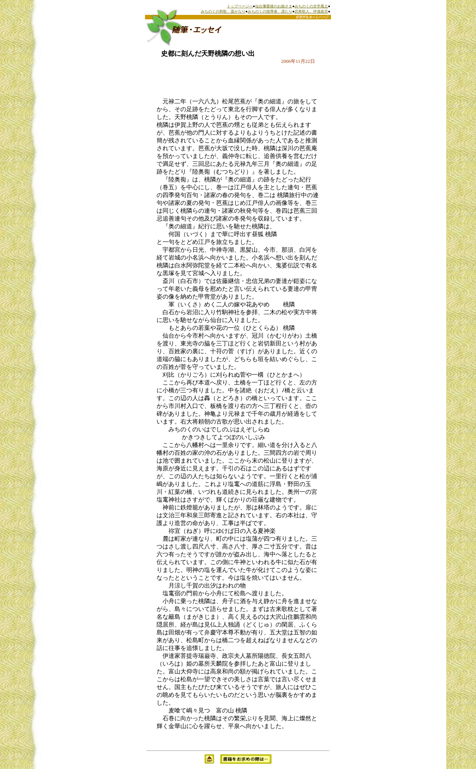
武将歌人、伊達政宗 (311, 11)
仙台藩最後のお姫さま (273, 6)
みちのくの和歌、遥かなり (223, 11)
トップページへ (240, 6)
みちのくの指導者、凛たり (270, 11)
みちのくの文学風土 (311, 6)
